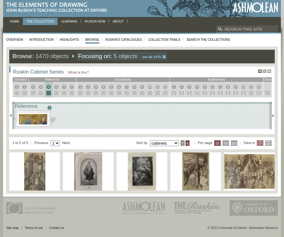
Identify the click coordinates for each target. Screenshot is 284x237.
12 (165, 87)
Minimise (264, 71)
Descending (188, 143)
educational (123, 79)
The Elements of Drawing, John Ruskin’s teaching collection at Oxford (58, 7)
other (267, 79)
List (268, 143)
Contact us (56, 228)
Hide (269, 71)
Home (14, 21)
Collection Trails (164, 39)
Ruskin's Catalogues (124, 39)
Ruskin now (95, 21)
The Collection (40, 21)
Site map (12, 228)
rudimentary (216, 79)
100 (234, 143)
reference (52, 79)
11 (157, 87)
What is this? (78, 72)
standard (21, 79)
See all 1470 (151, 57)
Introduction (41, 39)
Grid (260, 143)
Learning (69, 21)
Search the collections (208, 39)
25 (217, 143)
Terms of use (34, 228)
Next (271, 115)
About (118, 21)
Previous (12, 115)
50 (226, 143)
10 (150, 87)
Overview (14, 39)
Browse (92, 39)
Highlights (69, 39)
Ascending (183, 143)
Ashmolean (255, 7)
